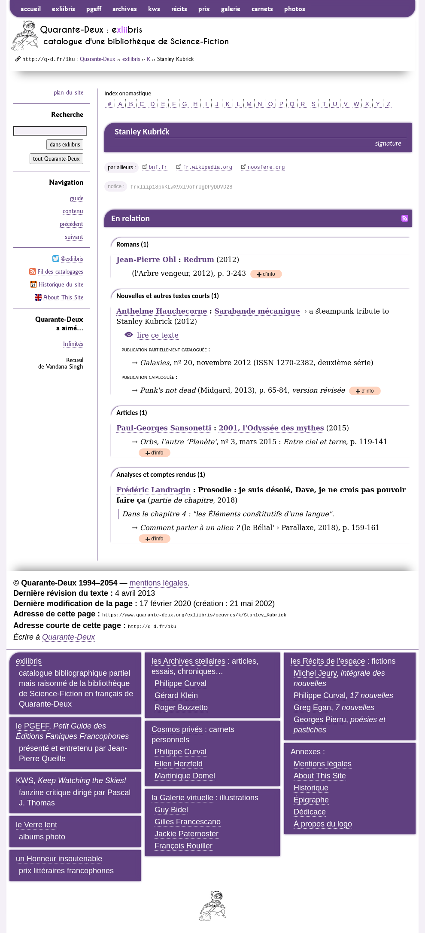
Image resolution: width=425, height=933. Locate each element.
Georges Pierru (320, 719)
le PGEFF (32, 726)
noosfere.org (266, 168)
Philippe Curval (180, 683)
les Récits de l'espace (328, 661)
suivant (74, 236)
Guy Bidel (171, 809)
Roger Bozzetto (181, 707)
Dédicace (310, 812)
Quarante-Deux (97, 58)
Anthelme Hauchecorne (161, 311)
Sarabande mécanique (257, 311)
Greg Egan (312, 707)
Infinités (73, 343)
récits (179, 8)
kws (154, 8)
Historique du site (61, 284)
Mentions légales (323, 763)
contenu (73, 210)
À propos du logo (323, 824)
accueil (31, 8)
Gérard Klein (176, 695)
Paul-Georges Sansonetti (163, 428)
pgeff (93, 8)
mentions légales (158, 583)
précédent (71, 223)
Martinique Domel (185, 775)
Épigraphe (311, 800)
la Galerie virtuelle (182, 797)
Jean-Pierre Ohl (146, 260)
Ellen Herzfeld (179, 763)
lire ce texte (158, 335)
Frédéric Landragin (153, 490)
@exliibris (72, 258)
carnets (262, 8)
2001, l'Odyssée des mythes (271, 428)
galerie (230, 8)
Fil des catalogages (60, 271)
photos (294, 8)
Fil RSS (404, 218)
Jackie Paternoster (187, 833)
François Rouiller (183, 846)
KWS (24, 780)
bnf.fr (158, 168)
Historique (311, 788)
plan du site (68, 92)
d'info (269, 274)
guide (76, 198)
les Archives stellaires (188, 661)
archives (124, 8)
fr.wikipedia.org (207, 168)
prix (204, 8)
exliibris (63, 8)
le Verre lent (36, 824)
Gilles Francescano (188, 821)
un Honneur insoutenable (59, 858)
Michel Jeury (315, 673)
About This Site (63, 297)
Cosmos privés (177, 729)
